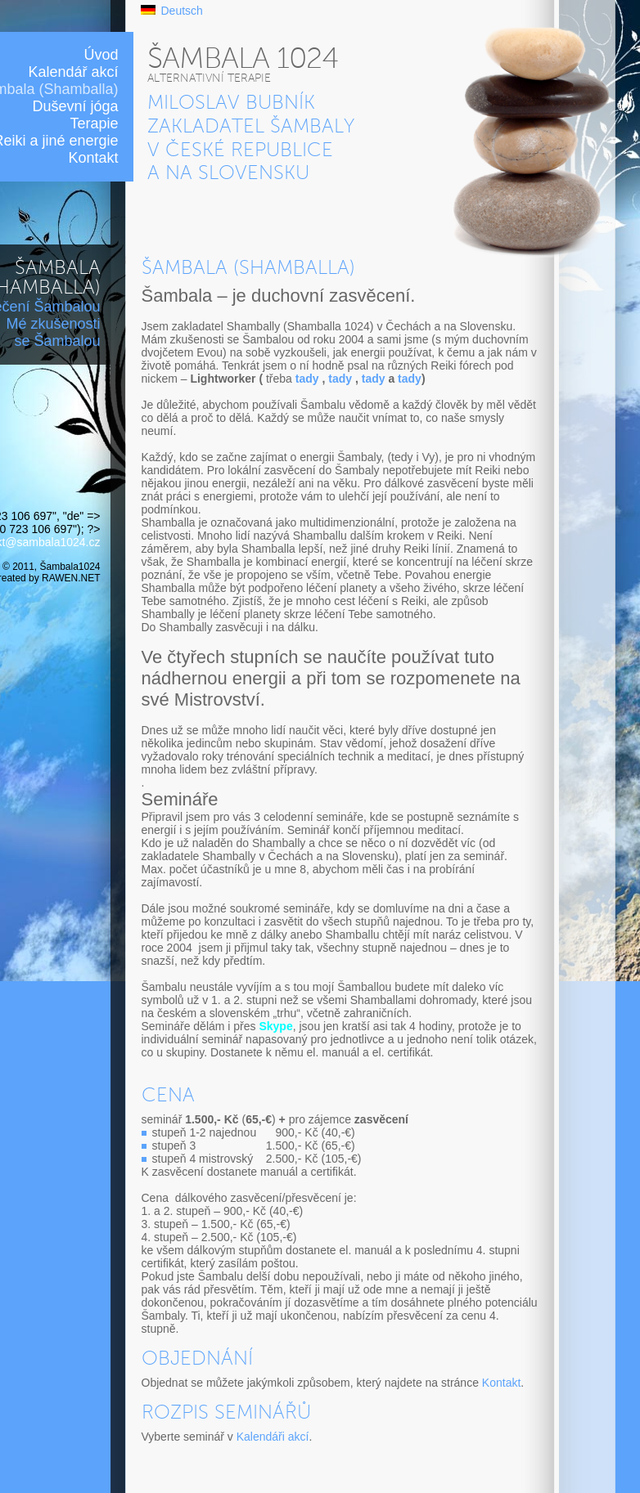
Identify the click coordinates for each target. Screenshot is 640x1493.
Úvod (100, 55)
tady (307, 378)
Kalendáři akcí (273, 1436)
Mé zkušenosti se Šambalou (53, 332)
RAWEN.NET (71, 578)
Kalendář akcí (73, 72)
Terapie (94, 123)
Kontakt (93, 158)
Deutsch (182, 10)
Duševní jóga (75, 106)
